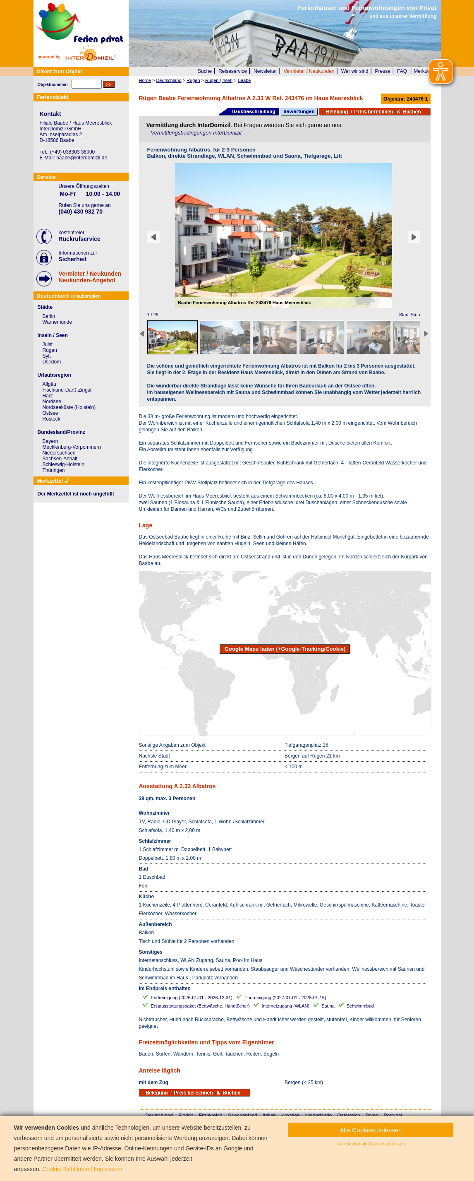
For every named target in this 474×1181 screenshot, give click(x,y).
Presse (382, 71)
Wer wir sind (355, 71)
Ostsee (50, 413)
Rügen (50, 350)
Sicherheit (73, 259)
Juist (48, 344)
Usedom (52, 362)
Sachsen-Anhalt (60, 459)
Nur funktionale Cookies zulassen (370, 1143)
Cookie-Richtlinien (65, 1169)
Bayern (50, 441)
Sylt (47, 356)
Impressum (107, 1169)
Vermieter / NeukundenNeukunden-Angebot (90, 277)
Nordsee (52, 401)
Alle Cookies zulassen (371, 1129)
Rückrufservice (80, 239)
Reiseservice (232, 71)
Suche (205, 71)
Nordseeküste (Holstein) (69, 407)
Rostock (51, 419)
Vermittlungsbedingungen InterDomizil (197, 133)
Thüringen (54, 470)
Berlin (49, 316)
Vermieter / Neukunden (309, 71)
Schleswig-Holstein (63, 464)
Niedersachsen (59, 453)
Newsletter (265, 71)
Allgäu (49, 384)
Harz (48, 396)
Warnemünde (57, 322)
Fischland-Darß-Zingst (67, 390)
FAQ (402, 71)
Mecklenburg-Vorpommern (72, 447)
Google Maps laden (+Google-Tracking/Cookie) (285, 649)
